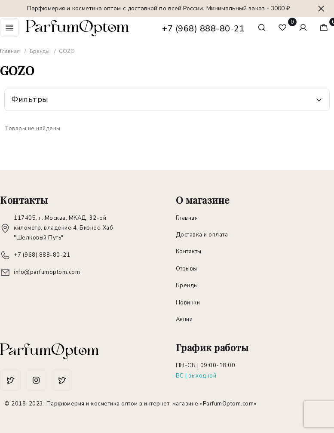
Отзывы (186, 269)
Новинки (188, 303)
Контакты (189, 251)
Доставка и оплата (202, 235)
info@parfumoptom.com (47, 272)
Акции (184, 319)
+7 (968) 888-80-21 (203, 28)
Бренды (187, 285)
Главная (187, 218)
